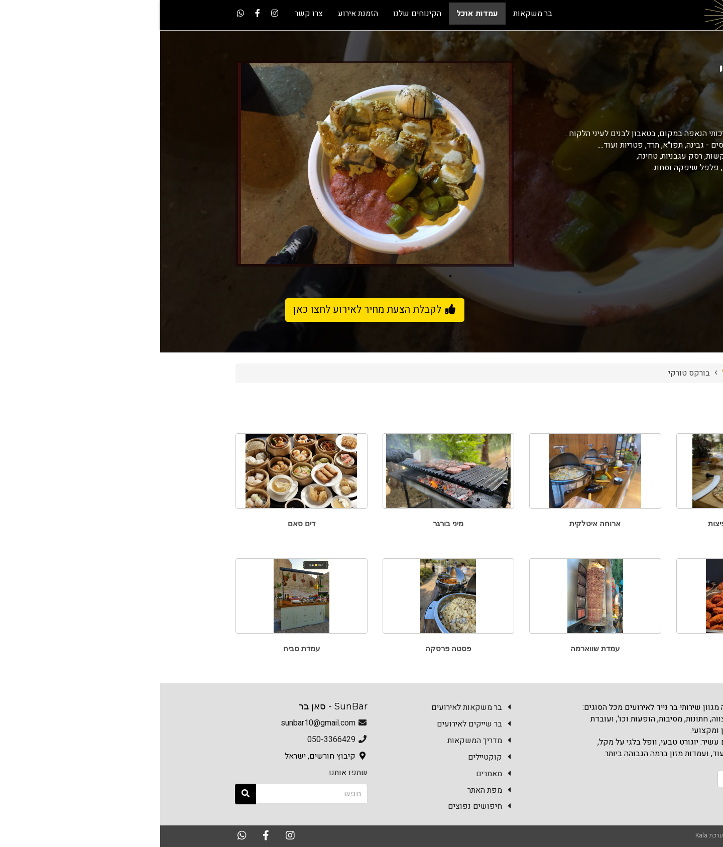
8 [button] (185, 276)
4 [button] (245, 276)
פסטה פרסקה (288, 648)
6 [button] (215, 276)
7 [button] (200, 276)
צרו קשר (630, 779)
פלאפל (581, 648)
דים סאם (141, 523)
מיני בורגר (288, 523)
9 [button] (170, 276)
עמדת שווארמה (434, 648)
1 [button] (290, 276)
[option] (214, 163)
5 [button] (230, 276)
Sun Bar (627, 373)
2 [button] (275, 276)
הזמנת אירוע (581, 779)
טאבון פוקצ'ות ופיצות (582, 523)
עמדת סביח (141, 648)
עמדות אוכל (581, 373)
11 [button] (140, 276)
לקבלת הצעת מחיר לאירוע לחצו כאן (214, 309)
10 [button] (155, 276)
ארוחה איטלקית (434, 523)
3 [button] (260, 276)
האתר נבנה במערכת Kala (566, 835)
